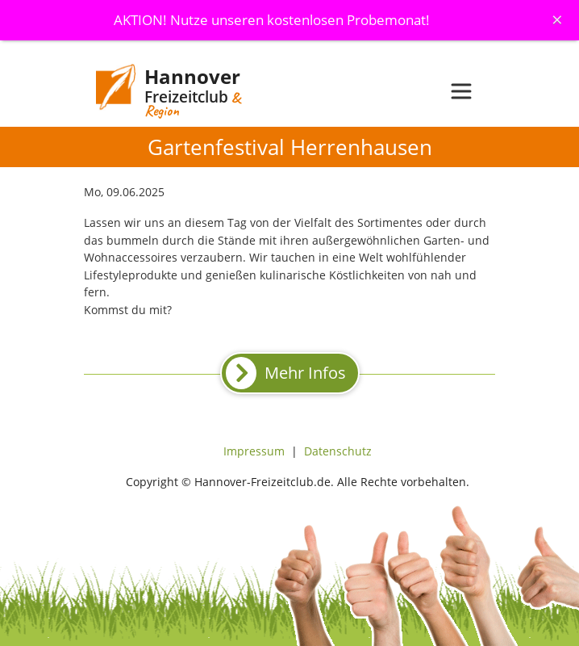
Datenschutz (338, 451)
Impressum (254, 451)
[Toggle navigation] (461, 91)
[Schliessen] (557, 19)
